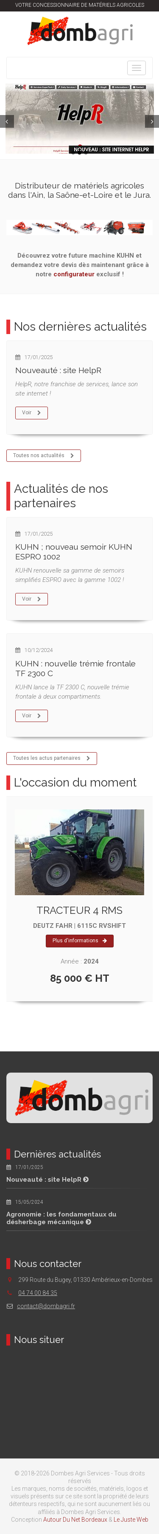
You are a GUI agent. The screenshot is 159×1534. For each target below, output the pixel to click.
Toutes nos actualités (44, 456)
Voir (32, 413)
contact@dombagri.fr (40, 1306)
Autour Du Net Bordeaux (75, 1519)
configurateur (74, 274)
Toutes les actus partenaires (52, 758)
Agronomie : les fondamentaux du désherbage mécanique (61, 1218)
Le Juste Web (131, 1519)
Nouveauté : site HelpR (58, 370)
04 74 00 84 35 (37, 1293)
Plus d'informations (80, 941)
